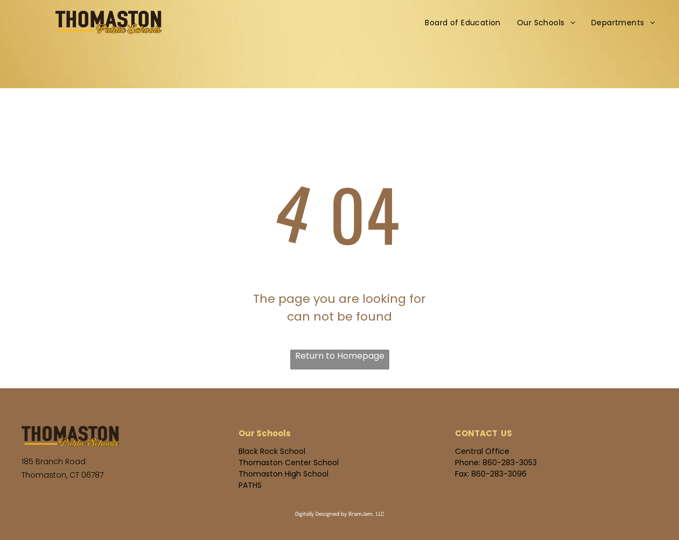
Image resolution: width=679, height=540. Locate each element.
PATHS (250, 485)
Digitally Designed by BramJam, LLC (339, 514)
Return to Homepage (339, 356)
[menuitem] (463, 23)
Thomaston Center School (289, 462)
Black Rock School (272, 451)
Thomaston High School (283, 473)
